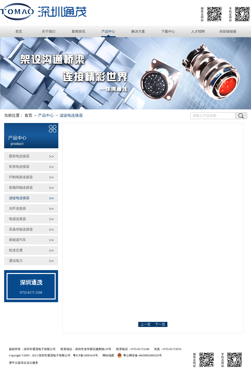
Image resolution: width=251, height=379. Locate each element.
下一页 (160, 324)
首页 (18, 31)
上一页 (145, 324)
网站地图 (107, 355)
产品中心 (46, 115)
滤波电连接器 (71, 115)
